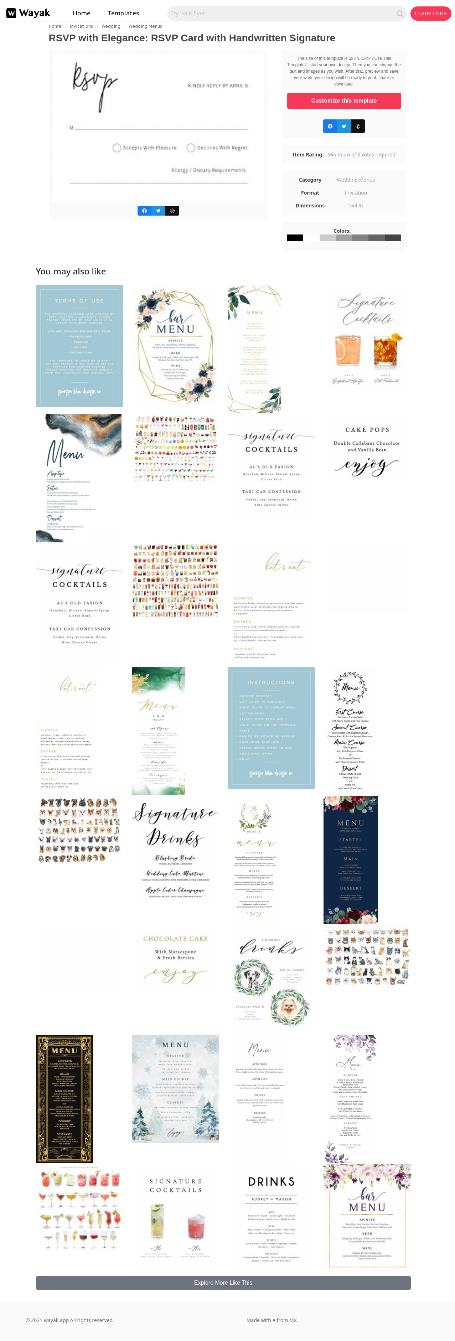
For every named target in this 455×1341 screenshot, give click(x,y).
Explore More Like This (223, 1283)
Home (82, 13)
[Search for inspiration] (283, 13)
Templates (123, 13)
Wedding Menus (145, 26)
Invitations (81, 26)
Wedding (111, 26)
